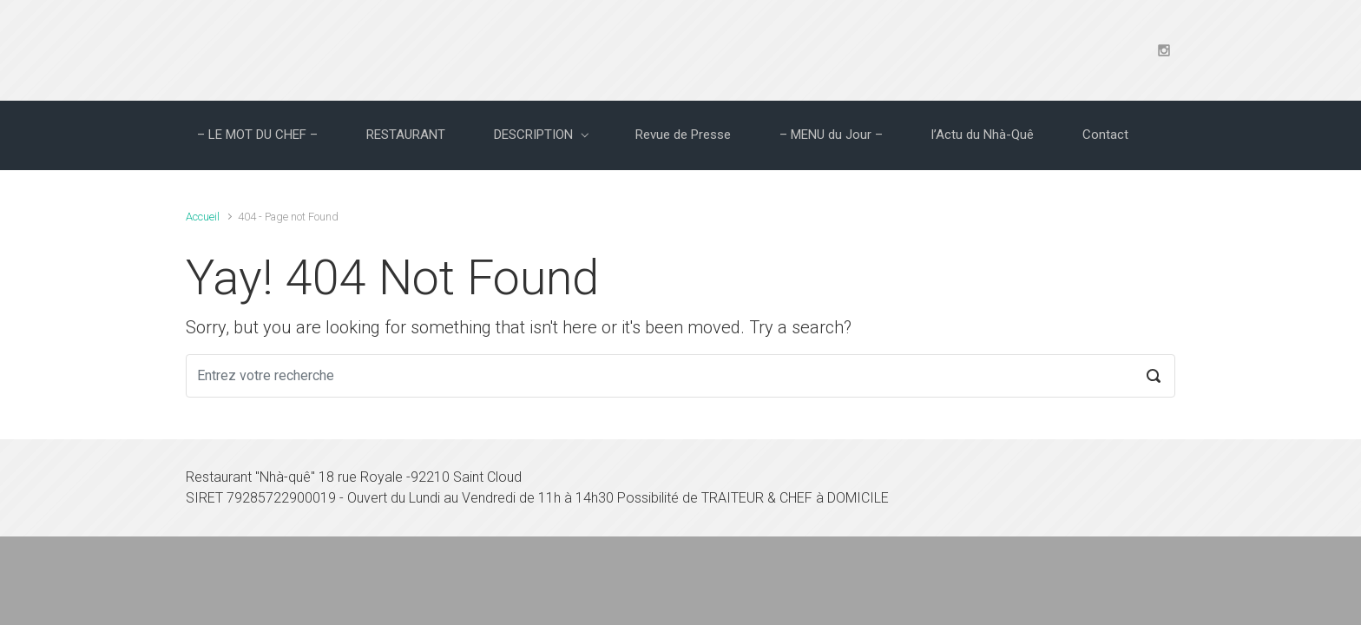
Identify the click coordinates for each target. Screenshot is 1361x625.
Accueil (203, 216)
